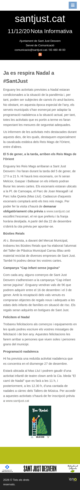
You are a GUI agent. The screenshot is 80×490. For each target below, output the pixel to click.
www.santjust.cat (58, 211)
